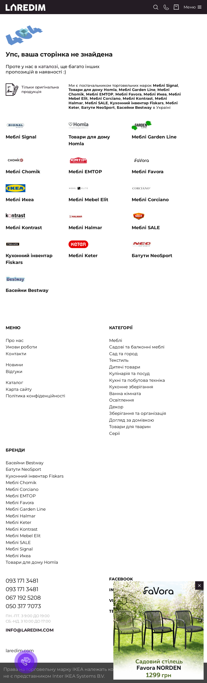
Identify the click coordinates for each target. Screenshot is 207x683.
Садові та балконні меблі (136, 347)
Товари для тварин (130, 426)
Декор (116, 406)
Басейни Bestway (24, 462)
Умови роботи (21, 347)
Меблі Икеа (18, 555)
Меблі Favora (20, 502)
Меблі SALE (18, 542)
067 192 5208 (23, 597)
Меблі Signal (19, 549)
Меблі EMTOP (21, 495)
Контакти (16, 353)
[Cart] (176, 7)
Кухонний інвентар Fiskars (34, 476)
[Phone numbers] (166, 7)
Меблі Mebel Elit (23, 535)
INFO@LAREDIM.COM (30, 630)
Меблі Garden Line (26, 509)
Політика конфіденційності (35, 395)
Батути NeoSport (23, 469)
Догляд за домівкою (131, 420)
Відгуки (14, 371)
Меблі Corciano (22, 489)
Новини (14, 364)
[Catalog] (192, 7)
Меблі (115, 340)
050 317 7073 (23, 606)
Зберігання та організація (137, 413)
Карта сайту (19, 389)
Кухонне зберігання (131, 386)
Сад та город (123, 353)
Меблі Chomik (21, 482)
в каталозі (46, 66)
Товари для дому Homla (32, 562)
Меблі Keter (18, 522)
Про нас (14, 340)
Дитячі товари (124, 367)
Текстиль (118, 360)
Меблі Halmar (21, 516)
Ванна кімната (125, 393)
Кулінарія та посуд (129, 373)
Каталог (14, 382)
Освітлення (121, 400)
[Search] (155, 7)
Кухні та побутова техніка (137, 380)
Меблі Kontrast (22, 529)
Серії (114, 433)
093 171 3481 (22, 580)
